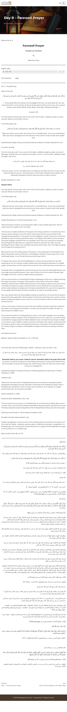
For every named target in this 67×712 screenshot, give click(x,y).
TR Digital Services (48, 709)
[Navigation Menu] (64, 3)
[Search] (60, 3)
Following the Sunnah (25, 709)
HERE (17, 78)
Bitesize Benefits (9, 23)
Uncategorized (18, 23)
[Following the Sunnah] (6, 3)
